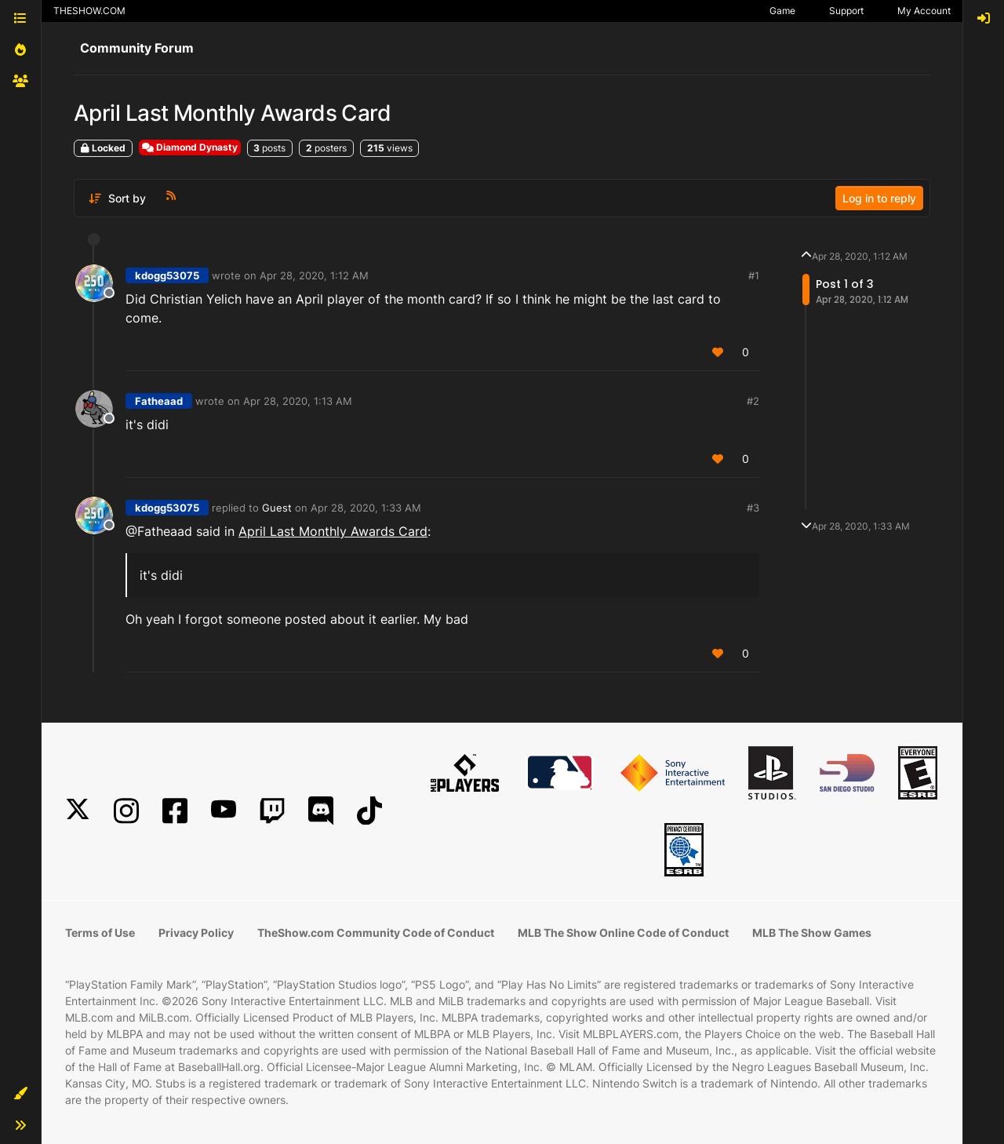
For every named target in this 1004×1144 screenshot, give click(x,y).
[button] (20, 1093)
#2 (753, 401)
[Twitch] (272, 810)
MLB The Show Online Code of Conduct (623, 932)
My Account (924, 10)
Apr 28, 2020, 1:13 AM (297, 401)
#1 (753, 275)
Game (782, 10)
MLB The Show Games (811, 932)
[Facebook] (174, 810)
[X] (77, 810)
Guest (277, 507)
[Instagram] (126, 810)
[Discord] (320, 810)
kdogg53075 (167, 275)
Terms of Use (100, 932)
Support (846, 10)
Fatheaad (159, 401)
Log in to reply (879, 198)
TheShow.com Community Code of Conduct (375, 932)
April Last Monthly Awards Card (332, 531)
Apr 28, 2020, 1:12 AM (314, 275)
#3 (753, 507)
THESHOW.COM (89, 10)
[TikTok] (369, 810)
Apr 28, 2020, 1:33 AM (366, 507)
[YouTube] (223, 810)
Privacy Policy (196, 932)
